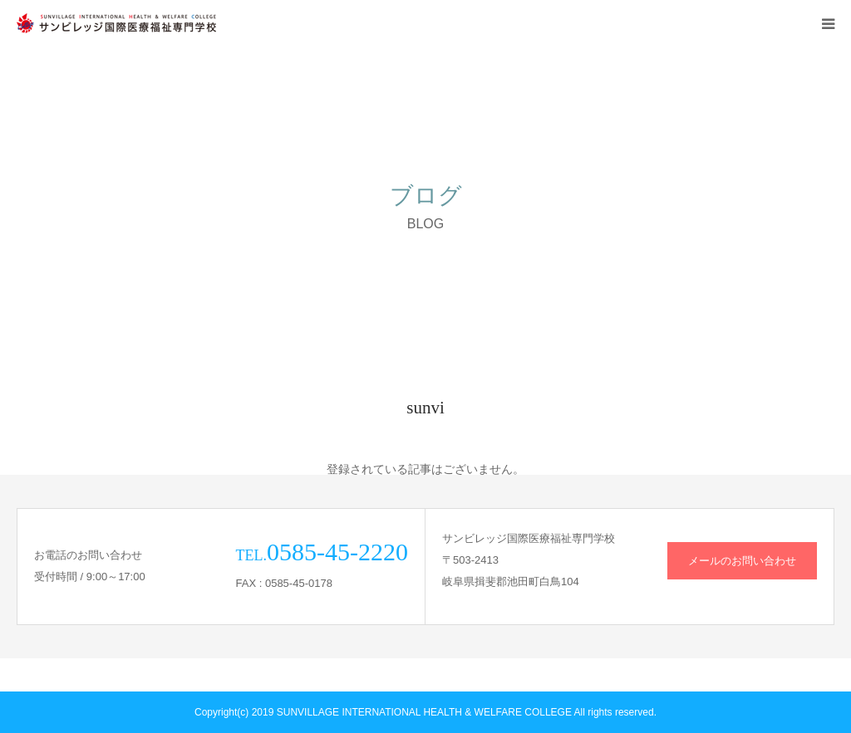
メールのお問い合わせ (742, 561)
